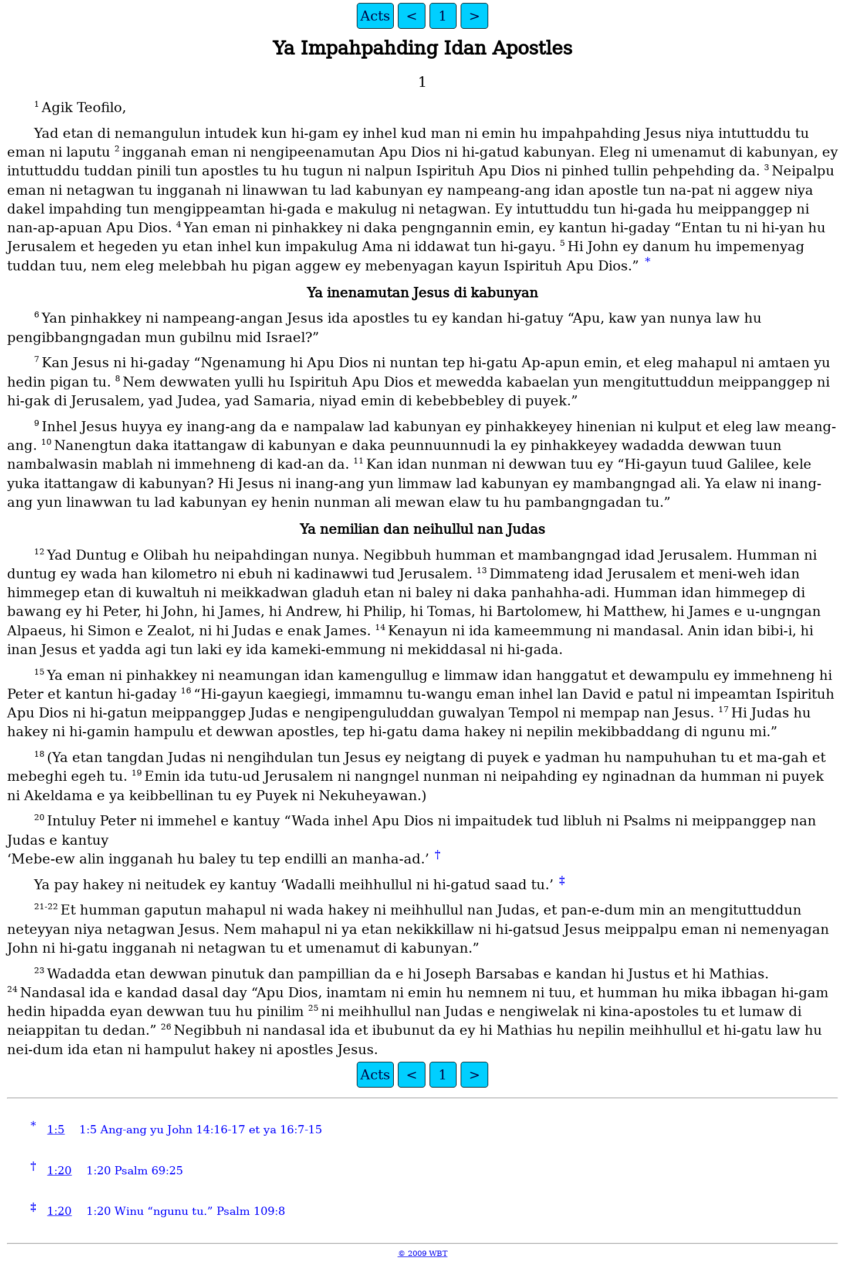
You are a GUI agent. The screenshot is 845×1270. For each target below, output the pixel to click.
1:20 (59, 1170)
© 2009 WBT (423, 1253)
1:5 (56, 1129)
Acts (375, 15)
